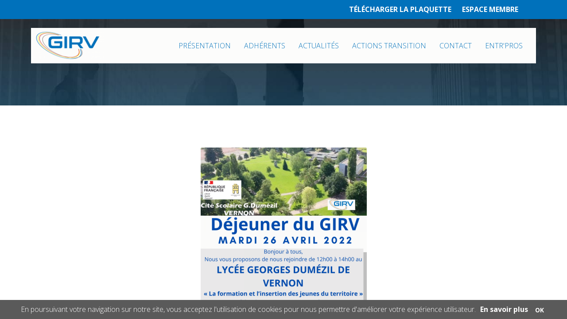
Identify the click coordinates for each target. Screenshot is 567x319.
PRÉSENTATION (205, 46)
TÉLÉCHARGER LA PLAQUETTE (400, 9)
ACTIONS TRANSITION (389, 46)
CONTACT (455, 46)
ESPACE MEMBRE (490, 9)
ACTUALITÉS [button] (319, 46)
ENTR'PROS (504, 46)
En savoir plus (504, 309)
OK (539, 310)
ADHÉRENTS (264, 46)
